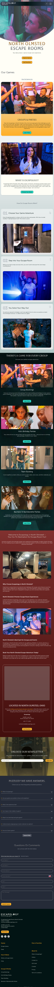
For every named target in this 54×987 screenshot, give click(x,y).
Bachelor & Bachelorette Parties (9, 976)
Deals (2, 944)
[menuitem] (14, 941)
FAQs (2, 955)
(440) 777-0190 (5, 915)
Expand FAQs (27, 830)
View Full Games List (27, 79)
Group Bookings (5, 966)
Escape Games (5, 941)
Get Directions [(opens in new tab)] (27, 729)
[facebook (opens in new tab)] (5, 931)
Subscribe (49, 760)
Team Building (4, 973)
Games (3, 938)
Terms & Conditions (37, 967)
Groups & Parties (6, 963)
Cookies (34, 961)
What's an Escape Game (7, 952)
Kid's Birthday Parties (6, 969)
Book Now (5, 926)
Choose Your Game (27, 192)
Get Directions (27, 62)
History (33, 952)
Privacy (33, 964)
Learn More (27, 132)
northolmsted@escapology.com (9, 916)
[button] (27, 791)
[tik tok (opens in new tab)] (2, 931)
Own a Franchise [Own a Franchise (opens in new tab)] (37, 938)
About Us (34, 945)
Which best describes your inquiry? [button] (10, 851)
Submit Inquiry (6, 898)
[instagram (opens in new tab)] (9, 931)
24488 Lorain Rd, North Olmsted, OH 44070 (21, 709)
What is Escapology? (37, 948)
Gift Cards (34, 958)
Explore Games (27, 58)
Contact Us (34, 955)
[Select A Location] (46, 3)
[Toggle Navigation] (50, 4)
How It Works (5, 949)
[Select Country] (50, 871)
